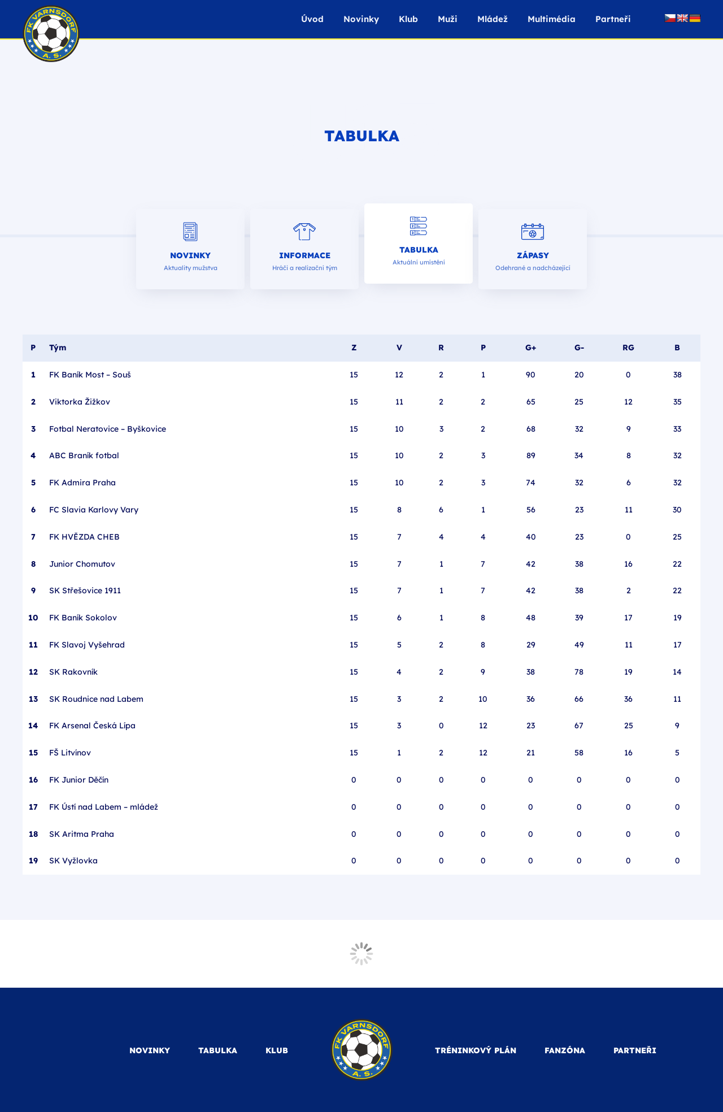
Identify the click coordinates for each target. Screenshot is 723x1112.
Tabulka (418, 250)
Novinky (361, 19)
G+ (530, 347)
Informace (304, 255)
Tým (57, 347)
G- (579, 347)
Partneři (613, 19)
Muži (448, 19)
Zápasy (533, 255)
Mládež (492, 19)
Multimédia (552, 19)
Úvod (312, 19)
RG (628, 347)
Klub (408, 19)
